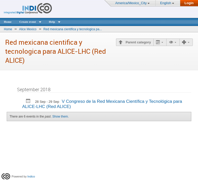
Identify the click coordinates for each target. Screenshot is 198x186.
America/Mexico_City (131, 3)
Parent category (138, 42)
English (165, 3)
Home (8, 21)
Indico (31, 176)
